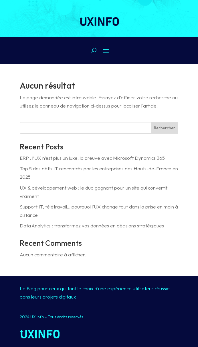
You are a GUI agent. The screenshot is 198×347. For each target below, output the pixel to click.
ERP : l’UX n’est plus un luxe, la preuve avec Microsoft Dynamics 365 (92, 158)
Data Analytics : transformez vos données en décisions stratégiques (92, 226)
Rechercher (164, 127)
